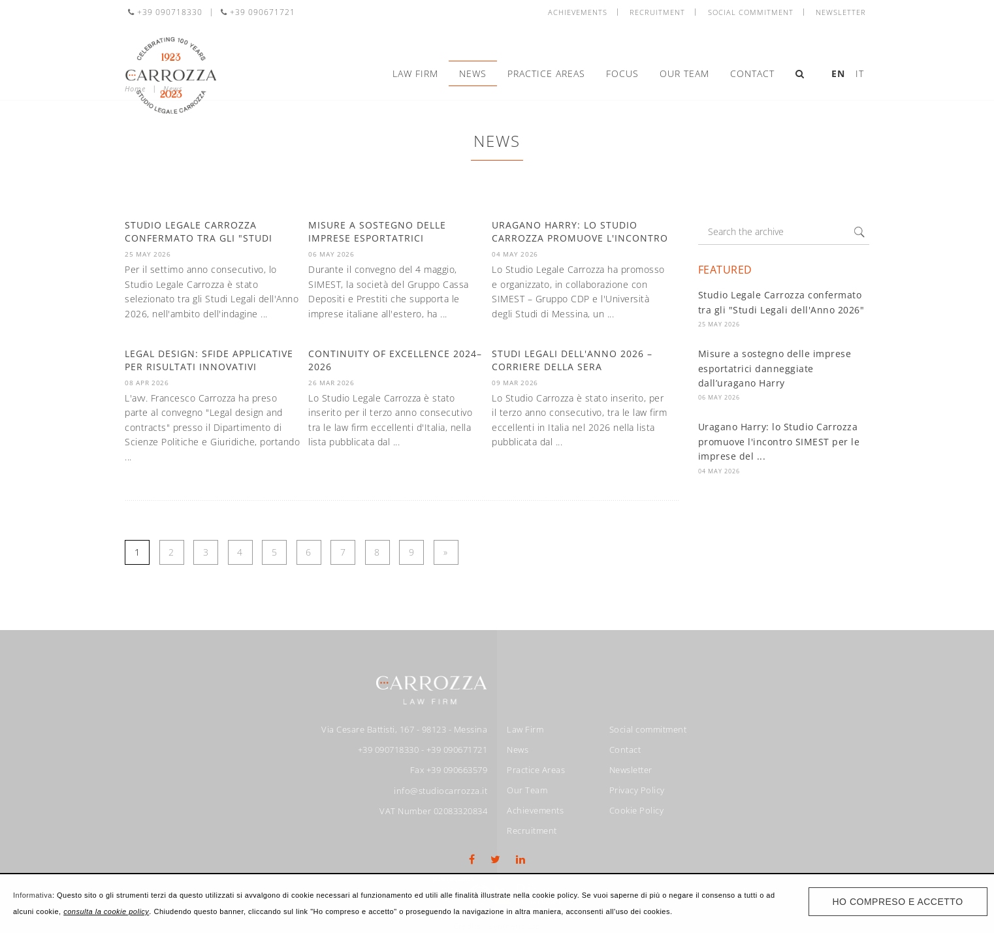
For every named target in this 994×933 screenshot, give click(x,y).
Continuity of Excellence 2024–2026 (395, 360)
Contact (752, 73)
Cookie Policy (636, 810)
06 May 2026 (719, 397)
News (473, 73)
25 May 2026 (719, 324)
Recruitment (657, 12)
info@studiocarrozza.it (440, 791)
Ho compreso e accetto (898, 901)
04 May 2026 (719, 471)
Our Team (684, 73)
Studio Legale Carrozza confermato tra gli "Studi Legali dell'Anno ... (198, 238)
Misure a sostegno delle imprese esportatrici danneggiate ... (377, 238)
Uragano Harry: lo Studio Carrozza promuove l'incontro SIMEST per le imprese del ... (779, 441)
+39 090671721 (258, 12)
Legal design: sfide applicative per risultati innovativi (209, 360)
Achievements (577, 12)
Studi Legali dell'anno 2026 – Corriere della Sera (572, 360)
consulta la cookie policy (106, 911)
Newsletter (841, 12)
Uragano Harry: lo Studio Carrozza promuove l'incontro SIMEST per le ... (580, 238)
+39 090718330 (165, 12)
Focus (622, 73)
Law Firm (415, 73)
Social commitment (751, 12)
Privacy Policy (637, 790)
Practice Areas (546, 73)
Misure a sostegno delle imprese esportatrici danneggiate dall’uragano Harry (775, 368)
